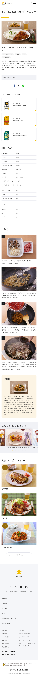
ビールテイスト (7, 54)
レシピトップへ (20, 555)
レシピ (4, 613)
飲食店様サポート (7, 647)
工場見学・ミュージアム (9, 618)
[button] (35, 436)
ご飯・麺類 (6, 57)
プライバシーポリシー (25, 637)
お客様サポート (6, 643)
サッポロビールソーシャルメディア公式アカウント (19, 591)
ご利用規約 (22, 630)
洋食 (18, 54)
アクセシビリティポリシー (26, 640)
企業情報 (4, 630)
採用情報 (4, 633)
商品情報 (4, 598)
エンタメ (4, 608)
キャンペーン (6, 623)
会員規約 (4, 640)
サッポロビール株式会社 (8, 652)
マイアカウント (6, 637)
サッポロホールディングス (9, 654)
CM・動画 (4, 603)
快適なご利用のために (25, 633)
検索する (31, 3)
